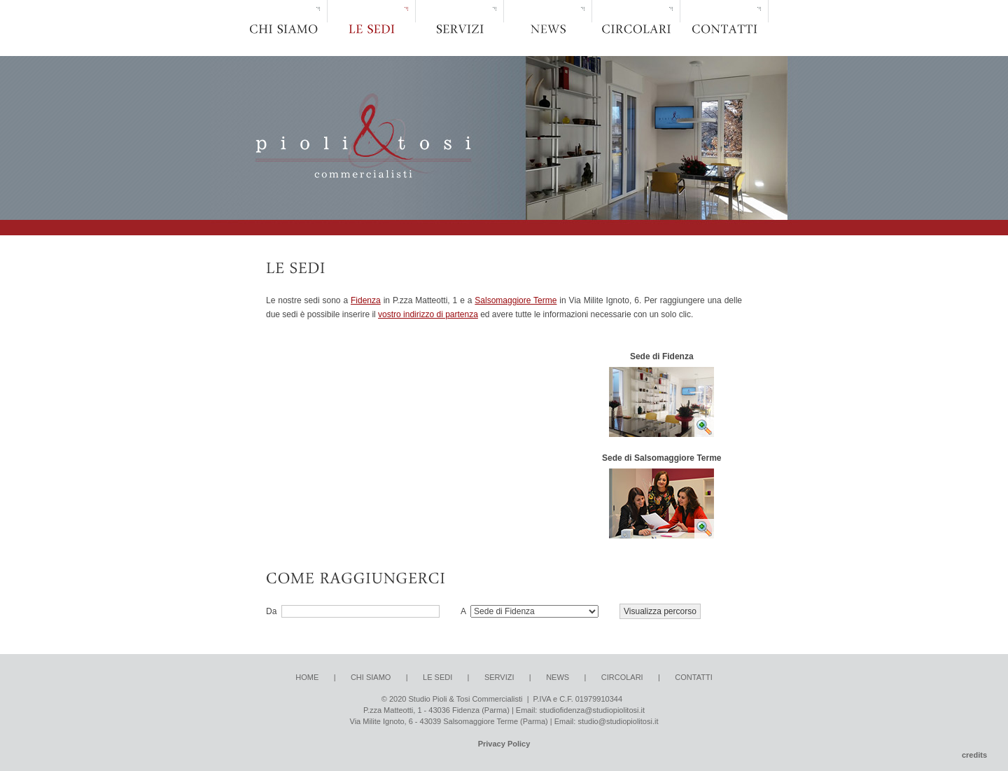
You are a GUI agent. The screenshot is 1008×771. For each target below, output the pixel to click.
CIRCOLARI (622, 677)
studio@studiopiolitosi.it (618, 721)
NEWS (557, 677)
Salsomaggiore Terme (515, 300)
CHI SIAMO (371, 677)
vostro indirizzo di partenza (428, 314)
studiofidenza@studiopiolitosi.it (592, 710)
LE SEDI (437, 677)
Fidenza (366, 300)
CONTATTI (693, 677)
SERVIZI (499, 677)
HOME (306, 677)
